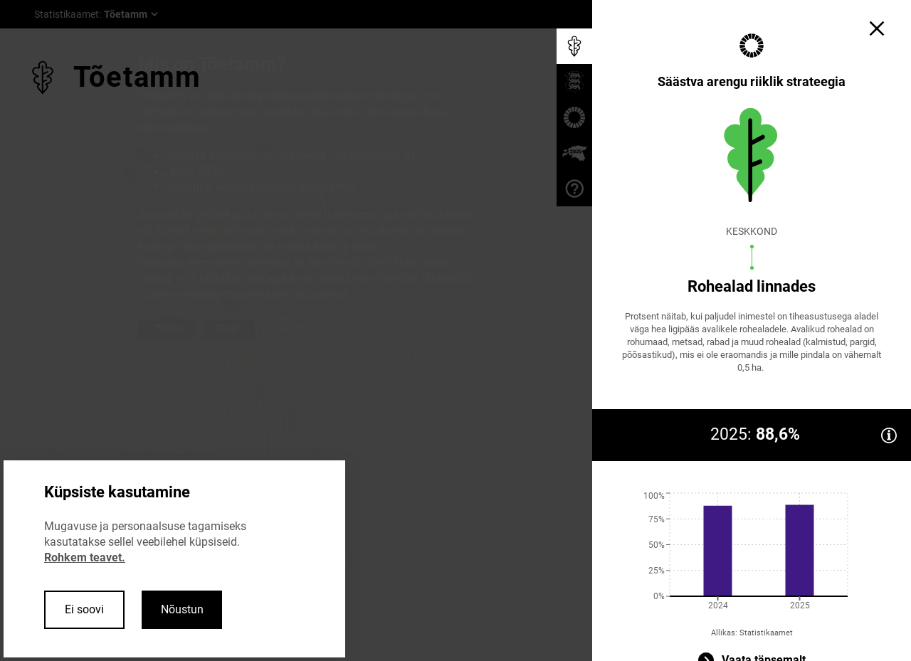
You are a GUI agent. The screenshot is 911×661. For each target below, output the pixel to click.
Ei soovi (84, 609)
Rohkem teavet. (84, 557)
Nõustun (182, 609)
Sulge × (291, 329)
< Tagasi (166, 329)
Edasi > (229, 329)
